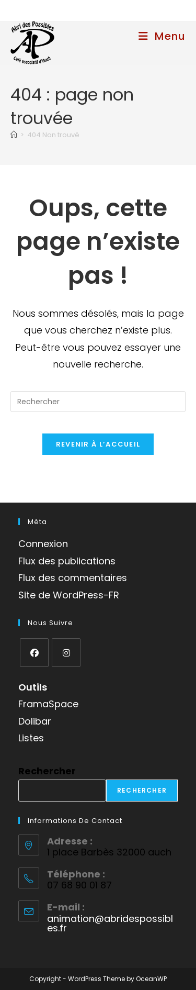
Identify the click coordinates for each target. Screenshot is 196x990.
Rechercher (47, 770)
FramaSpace (48, 703)
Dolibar (34, 721)
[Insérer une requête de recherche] (98, 401)
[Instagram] (66, 652)
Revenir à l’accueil (98, 444)
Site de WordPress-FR (68, 595)
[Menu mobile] (162, 36)
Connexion (43, 543)
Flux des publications (67, 561)
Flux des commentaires (72, 577)
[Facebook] (34, 652)
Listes (31, 737)
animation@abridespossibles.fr (110, 923)
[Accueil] (13, 135)
